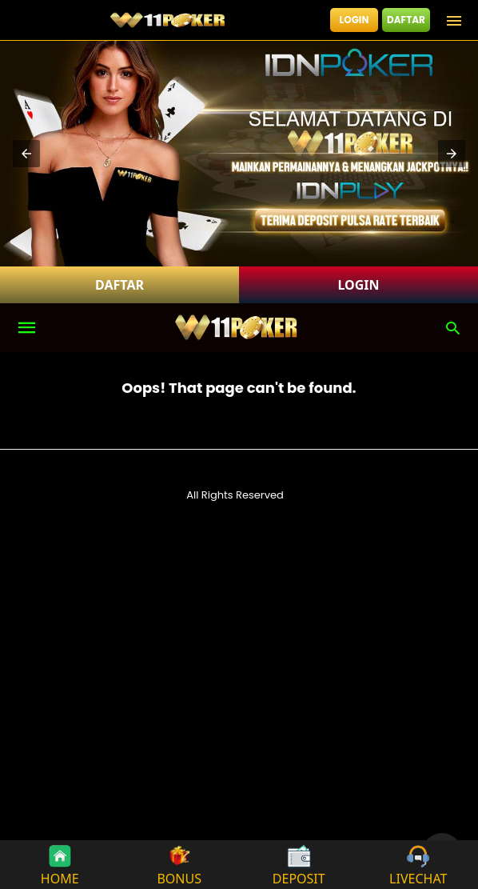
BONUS (179, 864)
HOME (60, 864)
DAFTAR (406, 19)
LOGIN (354, 19)
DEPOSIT (299, 864)
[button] (26, 153)
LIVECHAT (418, 864)
